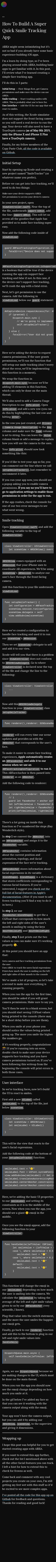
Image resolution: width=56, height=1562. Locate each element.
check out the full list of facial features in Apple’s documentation (26, 892)
